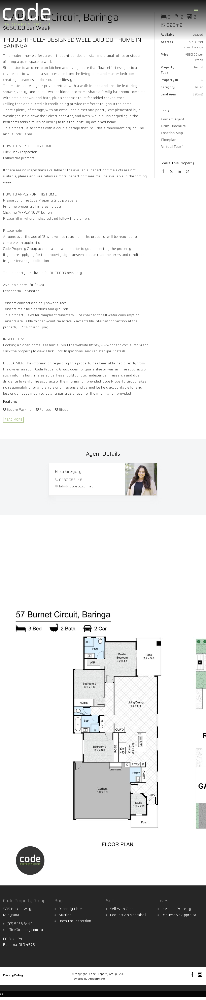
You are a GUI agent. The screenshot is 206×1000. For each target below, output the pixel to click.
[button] (181, 126)
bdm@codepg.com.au (76, 486)
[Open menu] (196, 9)
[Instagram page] (200, 975)
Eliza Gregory (68, 471)
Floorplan (168, 139)
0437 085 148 (70, 479)
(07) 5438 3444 (20, 923)
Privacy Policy (13, 975)
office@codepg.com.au (25, 929)
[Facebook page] (193, 975)
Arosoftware (96, 979)
